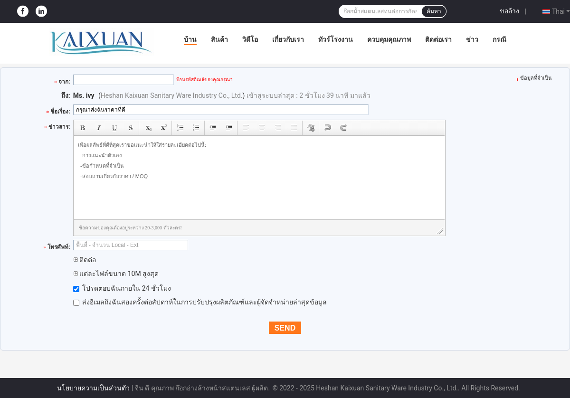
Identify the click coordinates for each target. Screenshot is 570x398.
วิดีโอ (250, 39)
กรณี (499, 39)
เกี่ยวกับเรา (288, 39)
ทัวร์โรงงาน (335, 39)
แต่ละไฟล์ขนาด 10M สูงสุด (116, 273)
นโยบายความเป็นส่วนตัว (93, 388)
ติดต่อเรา (438, 39)
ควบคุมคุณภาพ (389, 39)
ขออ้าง (509, 11)
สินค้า (219, 39)
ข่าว (472, 39)
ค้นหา (434, 11)
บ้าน (190, 39)
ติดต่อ (84, 260)
